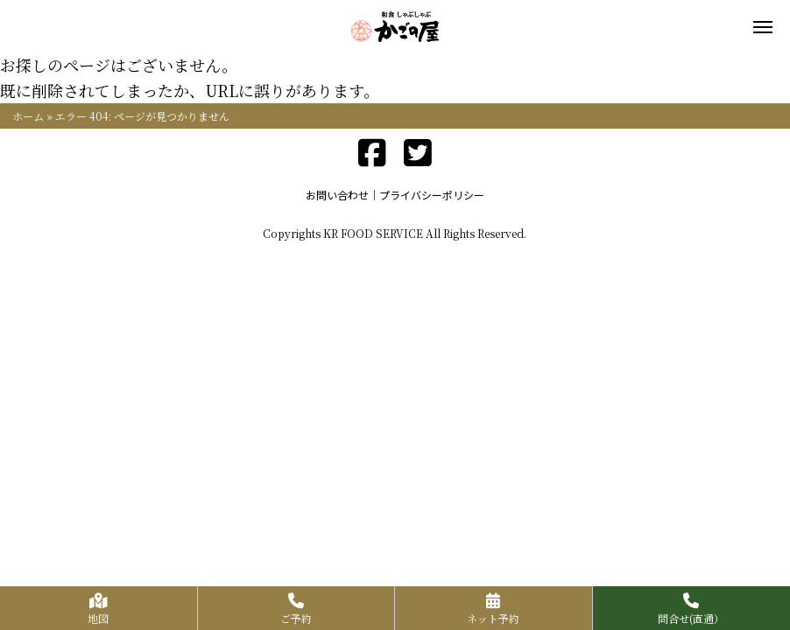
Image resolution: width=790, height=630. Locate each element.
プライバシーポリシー (431, 194)
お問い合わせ (337, 194)
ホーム (28, 115)
